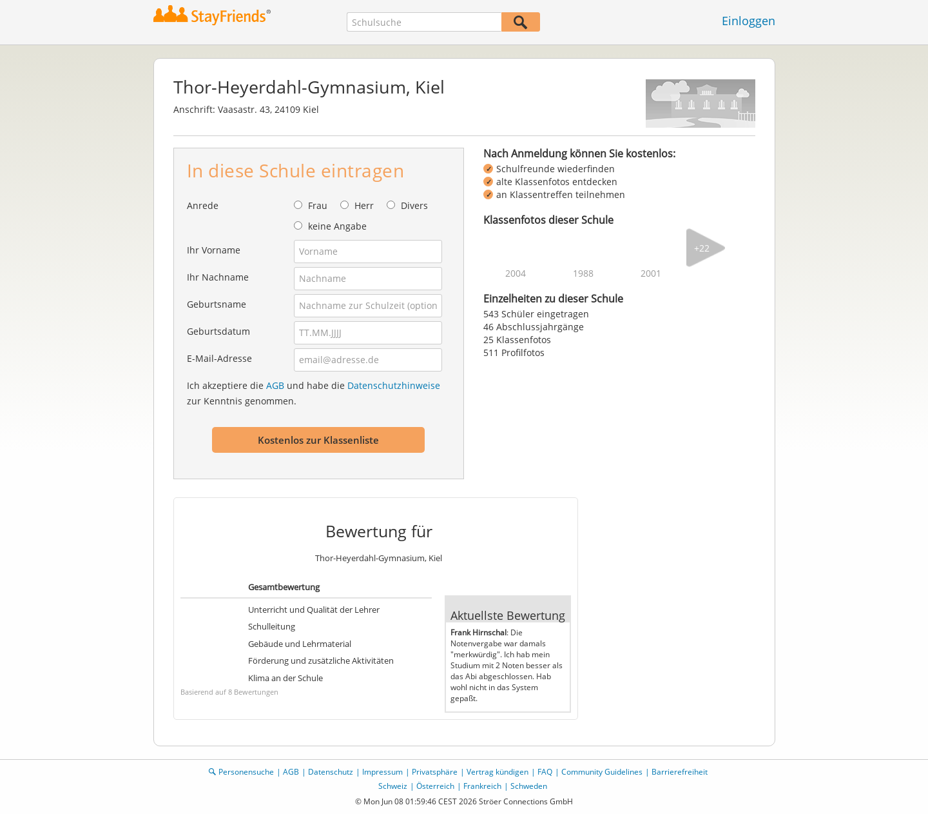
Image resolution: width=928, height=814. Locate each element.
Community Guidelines (602, 771)
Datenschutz (330, 771)
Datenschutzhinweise (393, 385)
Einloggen (748, 20)
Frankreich (482, 785)
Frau (317, 205)
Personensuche (246, 771)
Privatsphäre (435, 771)
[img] (515, 247)
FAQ (544, 771)
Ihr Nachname (218, 277)
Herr (364, 205)
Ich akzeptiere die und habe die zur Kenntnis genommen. (313, 393)
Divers (414, 205)
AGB (275, 385)
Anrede (202, 205)
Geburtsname (216, 304)
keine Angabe (337, 226)
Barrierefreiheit (680, 771)
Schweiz (392, 785)
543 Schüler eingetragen (536, 314)
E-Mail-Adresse (219, 358)
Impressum (382, 771)
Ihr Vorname (213, 250)
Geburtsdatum (218, 331)
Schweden (528, 785)
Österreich (435, 785)
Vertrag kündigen (497, 771)
